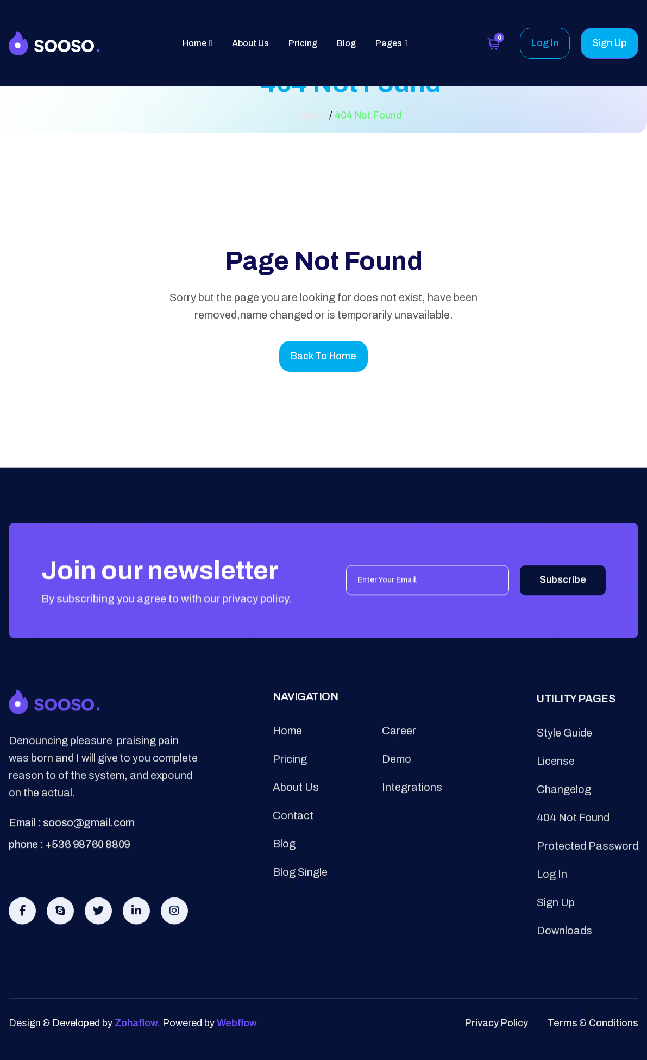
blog (284, 873)
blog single (300, 901)
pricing (290, 788)
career (399, 760)
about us (296, 816)
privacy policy (496, 1023)
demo (396, 788)
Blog (346, 43)
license (556, 802)
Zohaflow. (137, 1023)
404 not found (573, 858)
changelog (564, 830)
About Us (250, 43)
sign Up (556, 943)
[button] (197, 43)
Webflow (237, 1023)
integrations (412, 816)
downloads (564, 971)
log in (552, 915)
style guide (564, 774)
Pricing (302, 43)
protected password (587, 887)
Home (287, 760)
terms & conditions (593, 1023)
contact (293, 845)
